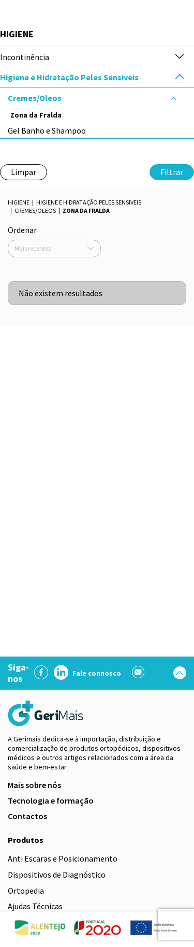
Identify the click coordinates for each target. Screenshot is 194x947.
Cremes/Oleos (35, 210)
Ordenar (22, 230)
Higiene (18, 202)
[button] (179, 57)
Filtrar (171, 172)
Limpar (23, 172)
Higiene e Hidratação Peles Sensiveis (88, 202)
